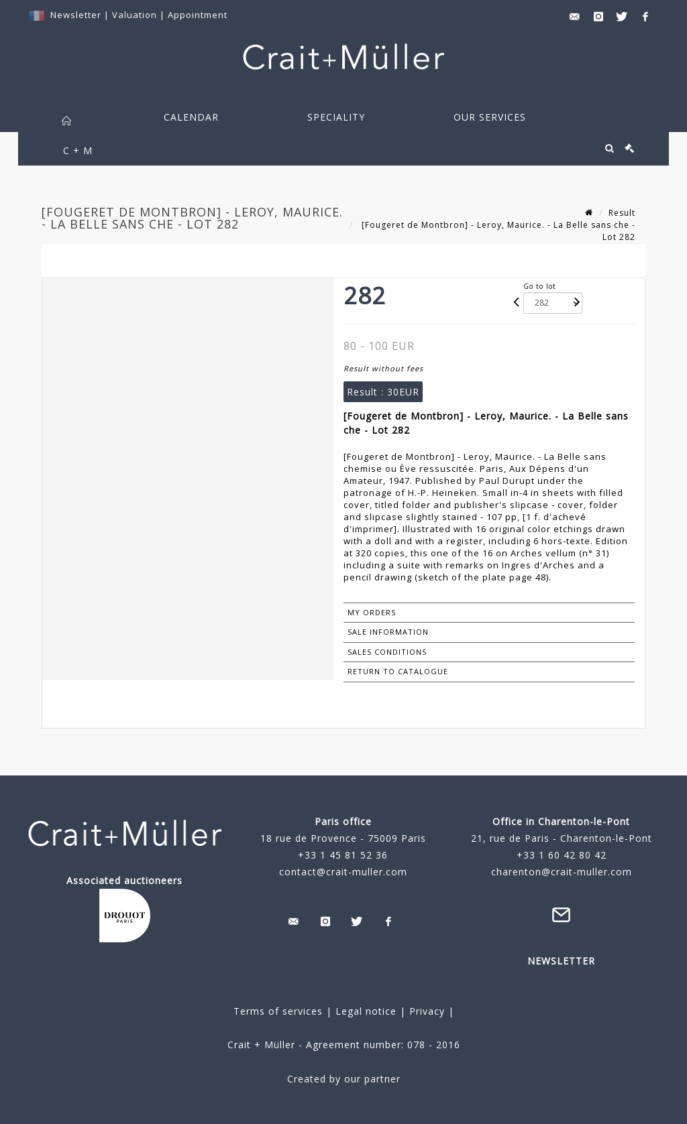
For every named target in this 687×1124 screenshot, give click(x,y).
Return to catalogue (398, 671)
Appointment (197, 15)
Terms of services (278, 1011)
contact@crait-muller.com (343, 871)
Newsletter (75, 15)
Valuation (134, 15)
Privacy (425, 1011)
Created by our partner (344, 1078)
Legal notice (366, 1011)
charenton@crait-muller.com (561, 871)
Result (622, 212)
